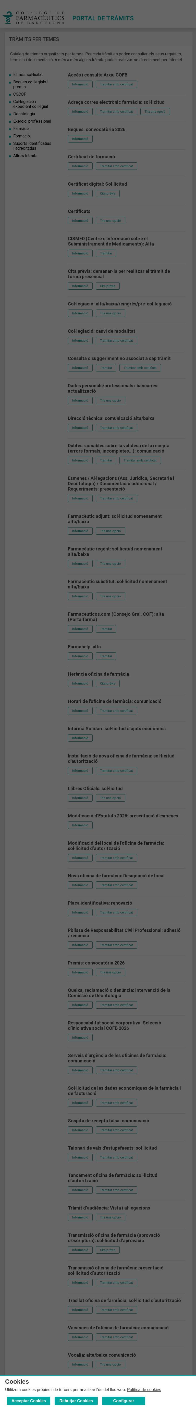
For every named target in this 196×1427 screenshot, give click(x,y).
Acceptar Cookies (28, 1401)
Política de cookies (144, 1389)
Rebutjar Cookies (76, 1401)
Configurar (123, 1401)
